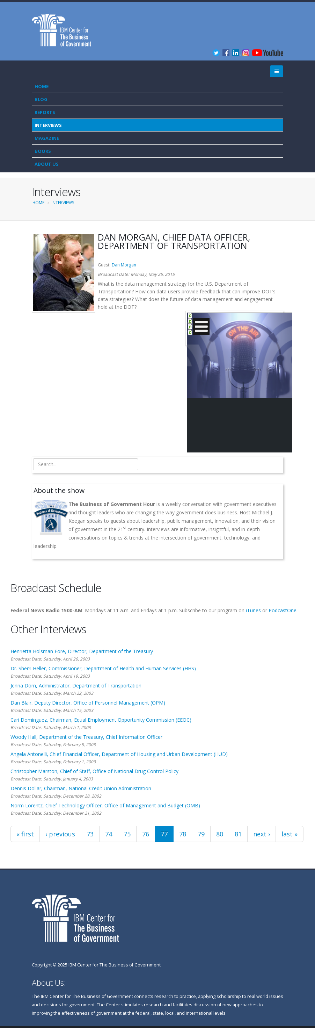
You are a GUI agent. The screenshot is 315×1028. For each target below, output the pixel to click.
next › (261, 834)
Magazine (47, 138)
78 (182, 834)
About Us (47, 164)
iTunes (253, 610)
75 (127, 834)
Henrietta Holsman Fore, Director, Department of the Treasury (81, 651)
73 (90, 834)
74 (108, 834)
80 (219, 834)
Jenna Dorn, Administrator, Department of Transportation (75, 685)
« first (25, 834)
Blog (41, 99)
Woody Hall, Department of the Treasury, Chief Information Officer (86, 737)
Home (42, 86)
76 (145, 834)
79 (201, 834)
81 (238, 834)
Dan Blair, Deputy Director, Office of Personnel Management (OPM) (87, 702)
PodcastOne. (283, 610)
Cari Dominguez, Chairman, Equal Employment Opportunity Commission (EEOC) (100, 719)
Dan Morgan (124, 265)
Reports (45, 112)
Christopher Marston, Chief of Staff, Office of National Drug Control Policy (94, 771)
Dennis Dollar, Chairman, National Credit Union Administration (80, 788)
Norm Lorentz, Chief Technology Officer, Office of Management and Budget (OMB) (105, 805)
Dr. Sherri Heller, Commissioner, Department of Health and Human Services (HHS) (103, 668)
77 (164, 834)
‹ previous (60, 834)
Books (43, 151)
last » (289, 834)
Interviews (48, 125)
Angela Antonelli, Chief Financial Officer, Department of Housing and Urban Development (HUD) (119, 754)
